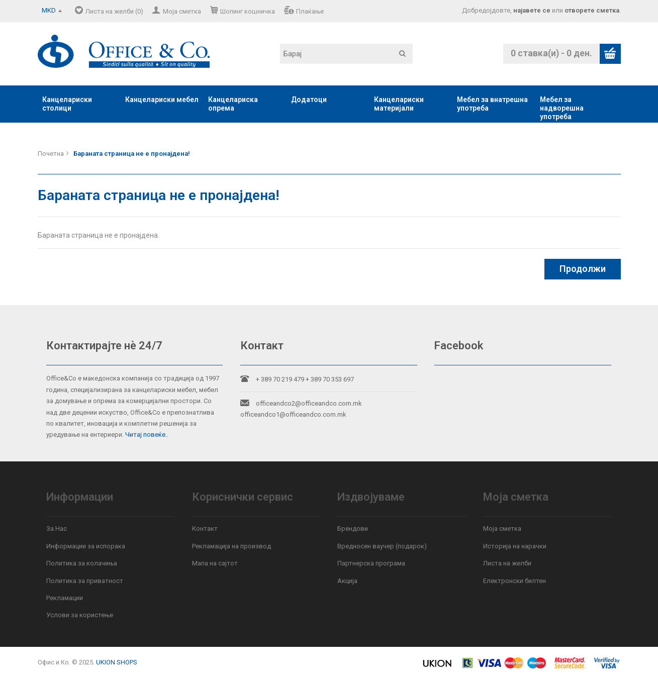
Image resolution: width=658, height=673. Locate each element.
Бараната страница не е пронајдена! (131, 153)
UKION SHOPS (116, 662)
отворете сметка (592, 10)
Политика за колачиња (81, 563)
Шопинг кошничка (247, 11)
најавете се (531, 10)
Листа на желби (507, 563)
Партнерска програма (371, 563)
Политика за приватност (84, 581)
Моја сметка (182, 11)
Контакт (205, 528)
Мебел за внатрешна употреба (492, 103)
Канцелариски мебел (162, 99)
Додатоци (309, 99)
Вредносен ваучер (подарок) (382, 546)
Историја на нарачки (514, 546)
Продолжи (582, 268)
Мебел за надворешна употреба (562, 108)
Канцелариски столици (67, 103)
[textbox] (346, 54)
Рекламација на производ (231, 546)
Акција (347, 581)
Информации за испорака (85, 546)
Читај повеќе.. (146, 434)
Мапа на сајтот (215, 563)
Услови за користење (79, 615)
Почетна (51, 153)
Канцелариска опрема (233, 103)
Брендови (352, 528)
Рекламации (64, 598)
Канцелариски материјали (399, 103)
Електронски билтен (514, 581)
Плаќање (310, 11)
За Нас (56, 528)
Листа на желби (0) (114, 11)
